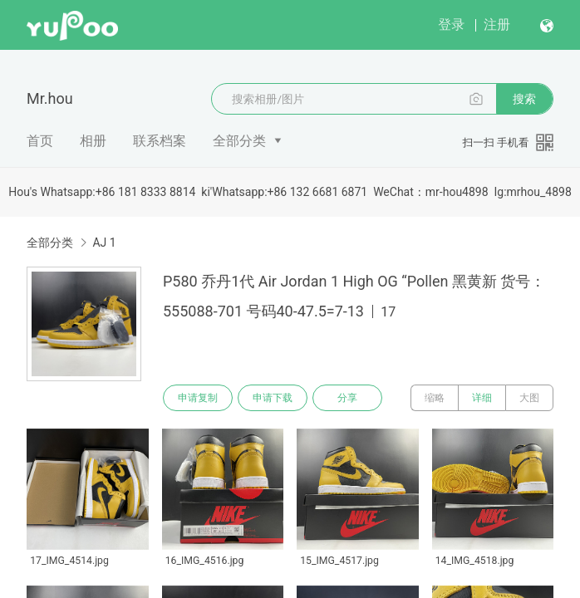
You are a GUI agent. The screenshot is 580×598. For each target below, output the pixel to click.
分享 (347, 398)
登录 (451, 24)
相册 (93, 141)
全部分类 (239, 141)
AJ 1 (104, 242)
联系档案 (159, 141)
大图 (529, 398)
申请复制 (198, 398)
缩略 (435, 398)
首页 (40, 141)
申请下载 (272, 398)
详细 (482, 398)
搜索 (524, 98)
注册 (497, 24)
